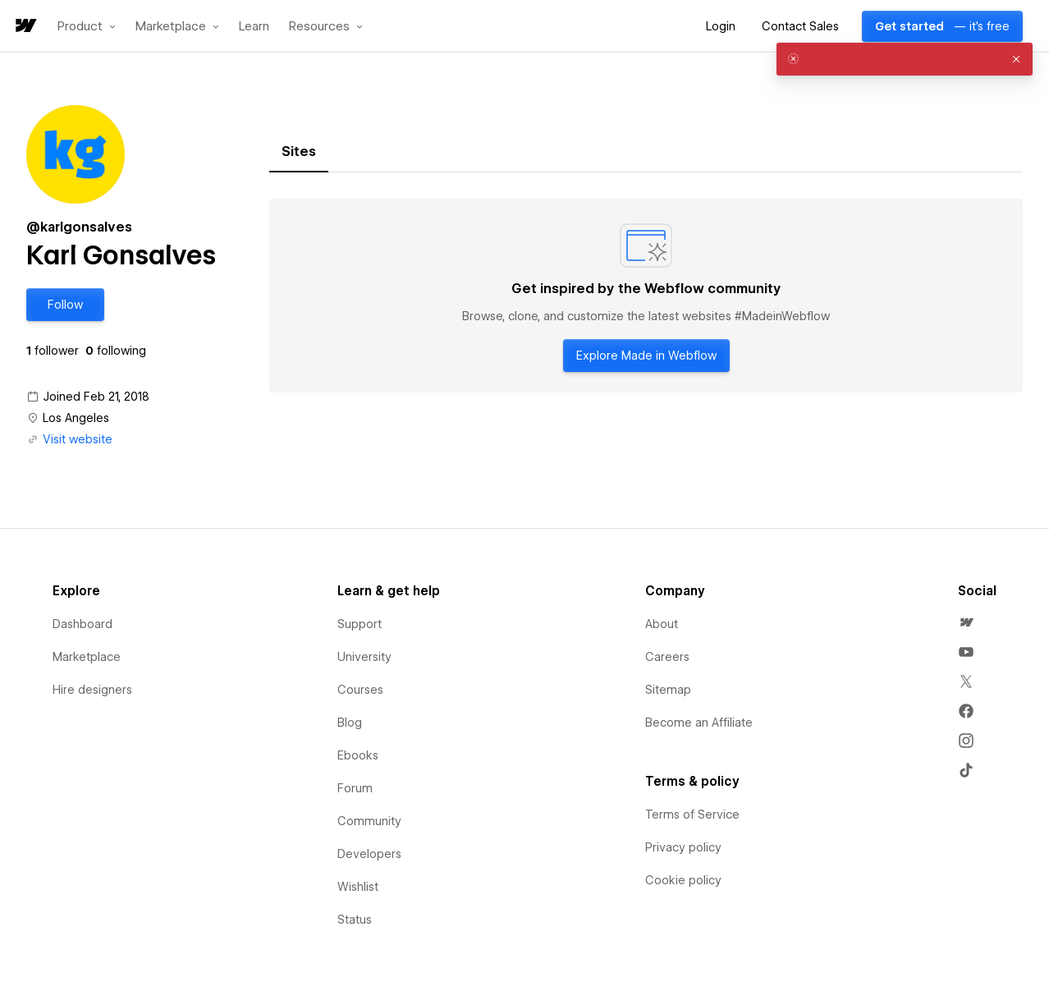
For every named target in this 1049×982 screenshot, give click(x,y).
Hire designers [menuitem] (92, 689)
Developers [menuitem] (369, 853)
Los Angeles (76, 417)
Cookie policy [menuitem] (683, 880)
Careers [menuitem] (667, 656)
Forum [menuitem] (355, 788)
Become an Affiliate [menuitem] (699, 722)
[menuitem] (966, 622)
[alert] (904, 59)
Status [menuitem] (354, 919)
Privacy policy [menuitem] (683, 847)
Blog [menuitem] (349, 722)
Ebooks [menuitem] (357, 755)
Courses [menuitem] (360, 689)
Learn (254, 27)
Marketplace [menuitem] (87, 656)
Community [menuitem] (369, 821)
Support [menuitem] (359, 624)
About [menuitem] (661, 624)
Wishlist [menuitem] (357, 886)
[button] (87, 26)
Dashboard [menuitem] (82, 624)
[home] (24, 26)
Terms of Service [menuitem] (692, 814)
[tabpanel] (646, 295)
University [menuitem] (364, 656)
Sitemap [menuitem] (668, 689)
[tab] (298, 151)
